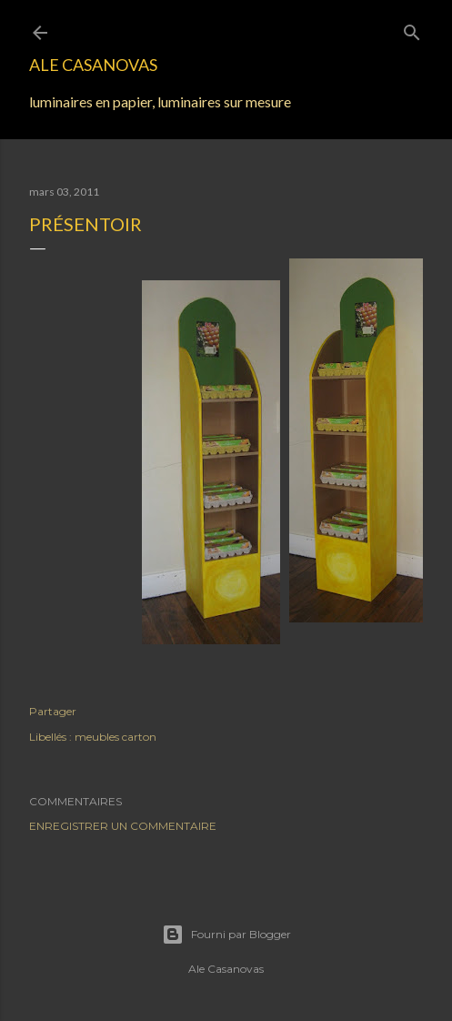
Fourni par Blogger (226, 934)
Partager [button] (52, 711)
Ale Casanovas (93, 65)
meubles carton (115, 736)
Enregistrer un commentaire (122, 826)
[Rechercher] (412, 28)
